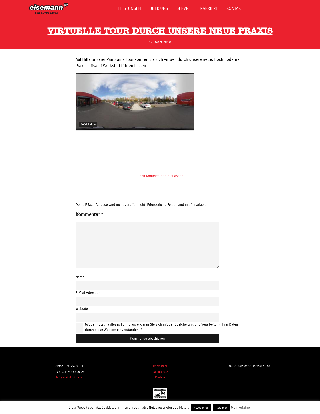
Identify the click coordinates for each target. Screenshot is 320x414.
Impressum (160, 366)
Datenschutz (160, 372)
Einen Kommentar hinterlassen (160, 176)
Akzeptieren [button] (201, 407)
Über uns (158, 8)
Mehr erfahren (241, 408)
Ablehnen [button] (222, 407)
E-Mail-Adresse (88, 293)
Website (82, 309)
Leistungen (129, 8)
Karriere (209, 8)
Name (81, 277)
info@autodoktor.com (70, 377)
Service (184, 8)
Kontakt (234, 8)
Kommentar (89, 214)
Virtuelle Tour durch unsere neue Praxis (160, 31)
